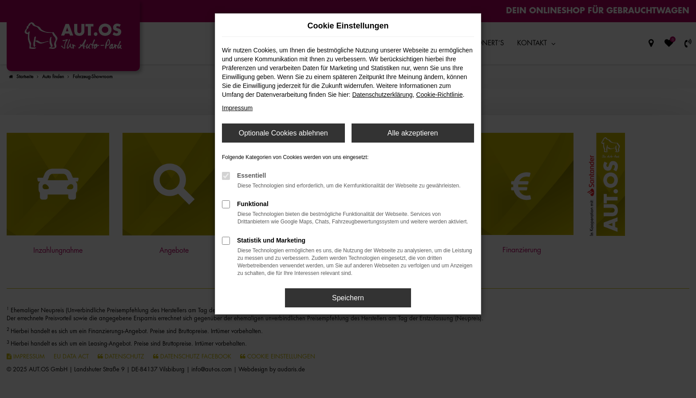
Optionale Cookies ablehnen (283, 133)
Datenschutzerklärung (382, 94)
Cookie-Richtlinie (439, 94)
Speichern (348, 298)
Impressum (237, 107)
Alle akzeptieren (413, 133)
